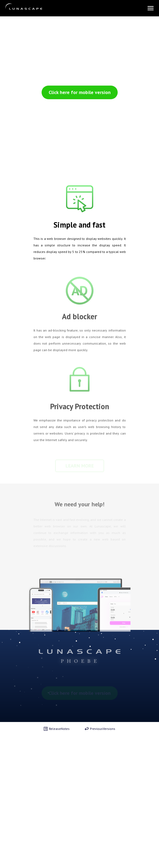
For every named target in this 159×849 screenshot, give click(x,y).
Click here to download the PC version (78, 104)
